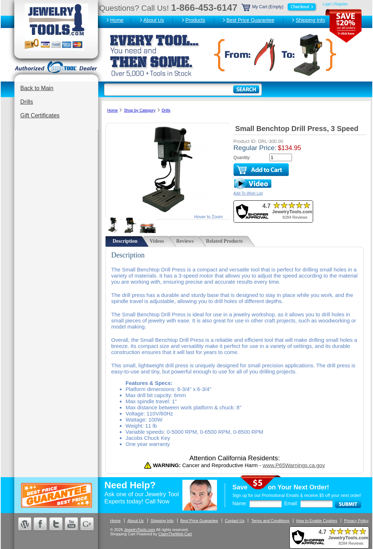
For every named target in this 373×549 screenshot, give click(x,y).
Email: (291, 503)
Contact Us (234, 520)
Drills (26, 102)
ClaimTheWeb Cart (175, 534)
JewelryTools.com (139, 529)
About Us (153, 20)
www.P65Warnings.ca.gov (294, 465)
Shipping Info (310, 20)
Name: (239, 503)
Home (116, 20)
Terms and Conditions (270, 520)
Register (341, 4)
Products (195, 20)
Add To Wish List (248, 193)
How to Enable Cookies (316, 520)
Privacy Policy (356, 520)
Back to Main (36, 88)
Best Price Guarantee (250, 20)
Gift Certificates (40, 115)
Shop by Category (139, 110)
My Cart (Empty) (279, 6)
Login (327, 4)
